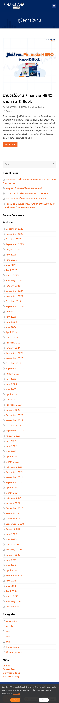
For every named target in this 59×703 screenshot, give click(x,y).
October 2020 (13, 518)
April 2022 (11, 456)
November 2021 (14, 477)
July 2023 (11, 379)
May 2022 (11, 451)
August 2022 (13, 436)
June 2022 (11, 446)
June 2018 (11, 580)
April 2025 (11, 270)
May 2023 (11, 389)
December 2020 (14, 508)
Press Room (12, 647)
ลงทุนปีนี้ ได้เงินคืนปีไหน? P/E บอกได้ (24, 188)
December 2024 (14, 291)
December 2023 (14, 353)
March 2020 (12, 544)
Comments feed (11, 673)
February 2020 (14, 549)
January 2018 (13, 606)
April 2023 (11, 394)
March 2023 (12, 399)
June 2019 (11, 560)
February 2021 (13, 498)
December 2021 (14, 472)
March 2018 (12, 596)
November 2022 (14, 420)
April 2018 (11, 591)
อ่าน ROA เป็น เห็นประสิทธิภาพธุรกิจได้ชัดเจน (27, 193)
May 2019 (11, 565)
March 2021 (12, 492)
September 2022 (15, 430)
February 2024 (14, 342)
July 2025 (11, 254)
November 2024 (14, 296)
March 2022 (12, 461)
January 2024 (13, 348)
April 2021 (11, 487)
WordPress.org (11, 676)
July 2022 (11, 441)
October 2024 (13, 301)
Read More (10, 144)
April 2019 (11, 570)
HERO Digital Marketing (33, 107)
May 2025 (11, 265)
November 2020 (14, 513)
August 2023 (13, 373)
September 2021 (14, 482)
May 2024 (11, 327)
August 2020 (13, 529)
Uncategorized (14, 652)
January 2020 (13, 555)
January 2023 (13, 410)
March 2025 (12, 275)
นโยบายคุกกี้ (16, 694)
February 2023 (14, 404)
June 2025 (11, 260)
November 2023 (14, 358)
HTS (8, 631)
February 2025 (14, 280)
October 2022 (13, 425)
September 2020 (15, 524)
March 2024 (12, 337)
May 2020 (11, 539)
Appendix (11, 621)
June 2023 (11, 384)
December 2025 (14, 228)
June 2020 (11, 534)
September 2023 (15, 368)
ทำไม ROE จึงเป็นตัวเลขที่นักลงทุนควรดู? (26, 198)
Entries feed (9, 669)
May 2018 (11, 586)
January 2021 (13, 503)
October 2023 (13, 363)
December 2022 (14, 415)
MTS (8, 636)
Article (9, 111)
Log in (6, 665)
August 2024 (13, 311)
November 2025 (14, 234)
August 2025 (13, 249)
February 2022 (14, 467)
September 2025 (15, 244)
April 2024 (11, 332)
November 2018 (14, 575)
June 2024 (11, 322)
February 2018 (13, 601)
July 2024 (11, 316)
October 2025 (13, 239)
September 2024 (15, 306)
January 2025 (13, 285)
